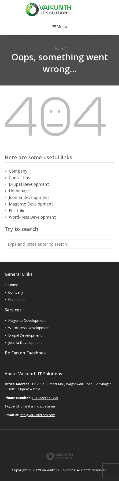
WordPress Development (32, 217)
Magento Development (31, 204)
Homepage (19, 191)
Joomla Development (29, 197)
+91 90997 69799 (45, 398)
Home (58, 48)
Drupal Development (29, 184)
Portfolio (17, 210)
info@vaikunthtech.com (37, 415)
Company (18, 171)
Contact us (19, 177)
